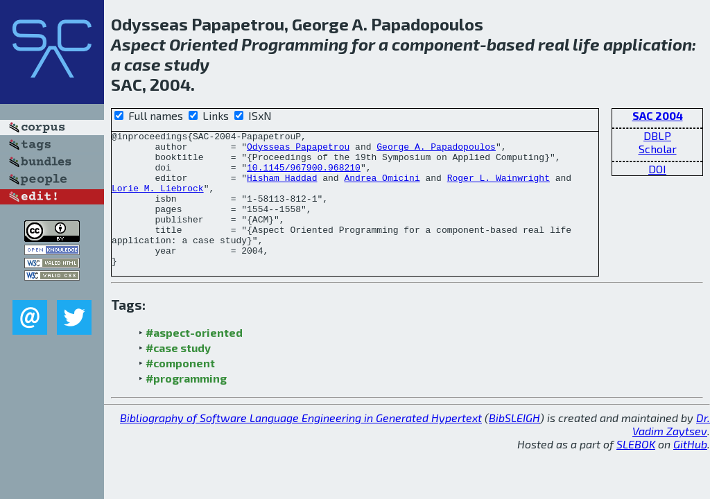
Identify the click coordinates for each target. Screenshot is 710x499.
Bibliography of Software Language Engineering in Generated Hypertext (301, 444)
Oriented (203, 44)
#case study (178, 374)
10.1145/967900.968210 (304, 175)
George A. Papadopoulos (436, 150)
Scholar (658, 148)
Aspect (138, 44)
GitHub (690, 471)
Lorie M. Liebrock (158, 200)
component (436, 44)
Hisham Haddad (282, 188)
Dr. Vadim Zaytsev (671, 451)
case (142, 64)
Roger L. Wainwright (498, 188)
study (186, 64)
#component (180, 389)
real (553, 44)
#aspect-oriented (194, 359)
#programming (186, 405)
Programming (294, 44)
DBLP (657, 135)
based (511, 44)
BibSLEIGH (514, 444)
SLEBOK (635, 471)
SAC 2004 (657, 115)
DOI (657, 168)
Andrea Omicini (381, 188)
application (647, 44)
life (586, 44)
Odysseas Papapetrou (298, 150)
